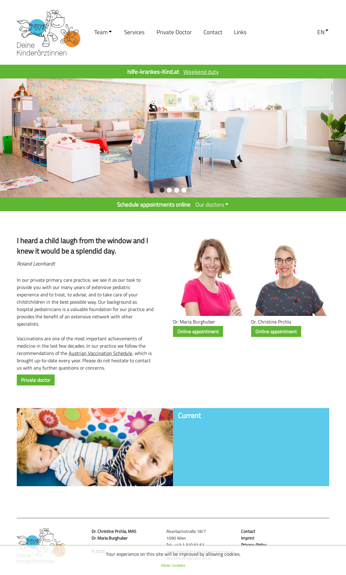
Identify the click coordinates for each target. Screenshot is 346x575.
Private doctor (174, 31)
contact (213, 31)
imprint (247, 538)
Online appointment (198, 331)
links (240, 31)
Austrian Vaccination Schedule (100, 353)
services (134, 31)
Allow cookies (173, 565)
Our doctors (209, 204)
